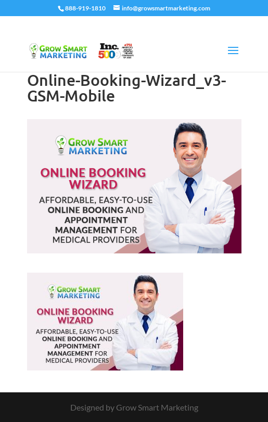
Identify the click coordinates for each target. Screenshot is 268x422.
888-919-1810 (85, 8)
